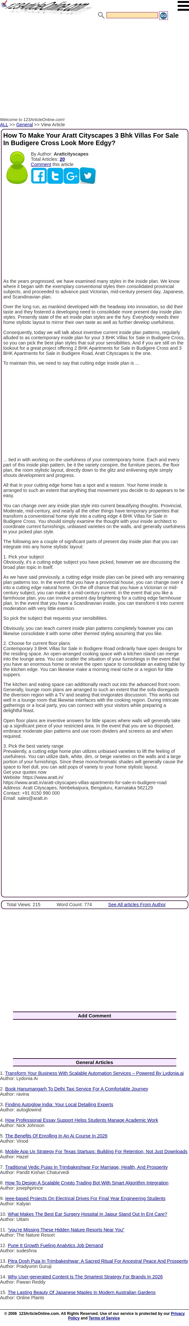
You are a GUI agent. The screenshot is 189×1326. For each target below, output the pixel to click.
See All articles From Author (137, 904)
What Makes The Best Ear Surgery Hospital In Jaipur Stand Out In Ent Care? (87, 1214)
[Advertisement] (94, 69)
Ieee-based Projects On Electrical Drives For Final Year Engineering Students (85, 1198)
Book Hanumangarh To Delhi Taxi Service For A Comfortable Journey (76, 1088)
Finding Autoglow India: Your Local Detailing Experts (59, 1104)
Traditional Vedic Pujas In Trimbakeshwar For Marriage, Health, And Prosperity (86, 1167)
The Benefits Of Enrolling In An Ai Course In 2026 (56, 1135)
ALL (4, 124)
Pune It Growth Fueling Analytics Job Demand (55, 1245)
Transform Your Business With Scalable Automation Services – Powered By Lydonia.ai (94, 1073)
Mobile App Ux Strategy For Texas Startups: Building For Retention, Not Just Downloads (96, 1151)
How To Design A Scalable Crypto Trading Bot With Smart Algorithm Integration (87, 1182)
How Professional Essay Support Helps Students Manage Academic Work (81, 1120)
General (24, 124)
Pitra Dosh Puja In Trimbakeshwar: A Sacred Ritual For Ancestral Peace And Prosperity (98, 1261)
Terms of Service (104, 1318)
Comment (41, 164)
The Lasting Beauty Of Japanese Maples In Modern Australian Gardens (82, 1292)
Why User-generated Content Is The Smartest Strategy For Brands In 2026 (85, 1276)
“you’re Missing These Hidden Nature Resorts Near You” (66, 1229)
